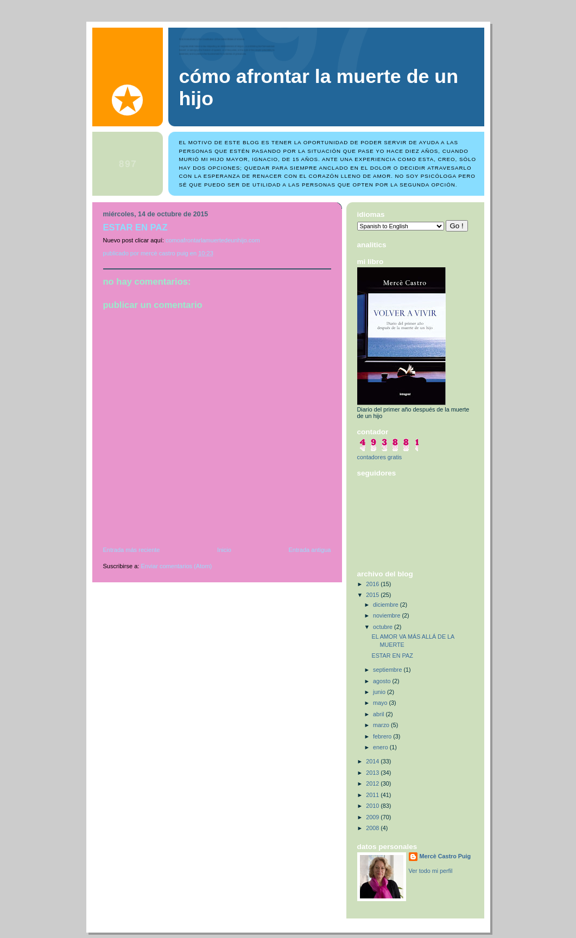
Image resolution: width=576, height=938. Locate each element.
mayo (381, 702)
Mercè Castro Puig (445, 856)
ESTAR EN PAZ (392, 655)
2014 (373, 761)
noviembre (387, 615)
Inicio (224, 550)
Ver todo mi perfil (431, 871)
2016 (373, 584)
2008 (373, 828)
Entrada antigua (309, 550)
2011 (373, 795)
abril (379, 714)
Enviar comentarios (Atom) (176, 566)
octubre (383, 627)
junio (380, 692)
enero (381, 747)
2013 (373, 772)
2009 (373, 817)
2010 (373, 805)
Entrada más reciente (131, 550)
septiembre (388, 669)
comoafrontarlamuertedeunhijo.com (213, 240)
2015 (373, 595)
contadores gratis (379, 457)
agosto (382, 681)
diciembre (386, 604)
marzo (382, 725)
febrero (383, 736)
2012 (373, 783)
